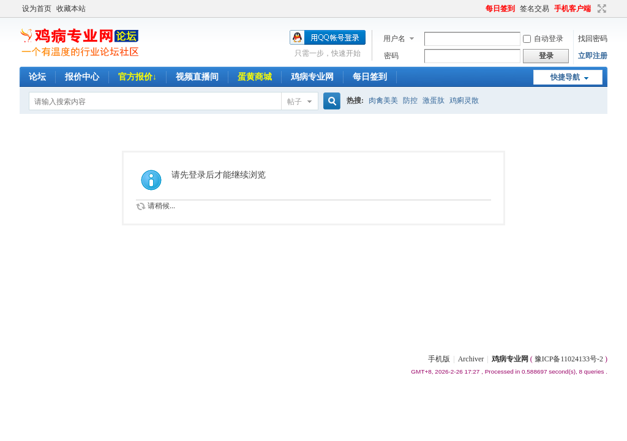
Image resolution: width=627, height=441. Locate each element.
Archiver (471, 359)
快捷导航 (565, 77)
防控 (410, 100)
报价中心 (82, 76)
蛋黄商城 (255, 76)
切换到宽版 (600, 8)
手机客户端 (572, 8)
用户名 (394, 38)
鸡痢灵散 (464, 100)
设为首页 (36, 8)
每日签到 (500, 8)
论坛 (37, 76)
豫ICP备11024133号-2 (569, 359)
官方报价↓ (137, 76)
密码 (391, 55)
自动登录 (543, 38)
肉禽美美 (383, 100)
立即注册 (592, 55)
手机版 (439, 359)
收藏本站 (71, 8)
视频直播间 (197, 76)
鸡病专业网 (312, 76)
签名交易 (534, 8)
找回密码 (592, 38)
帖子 (294, 101)
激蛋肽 (433, 100)
